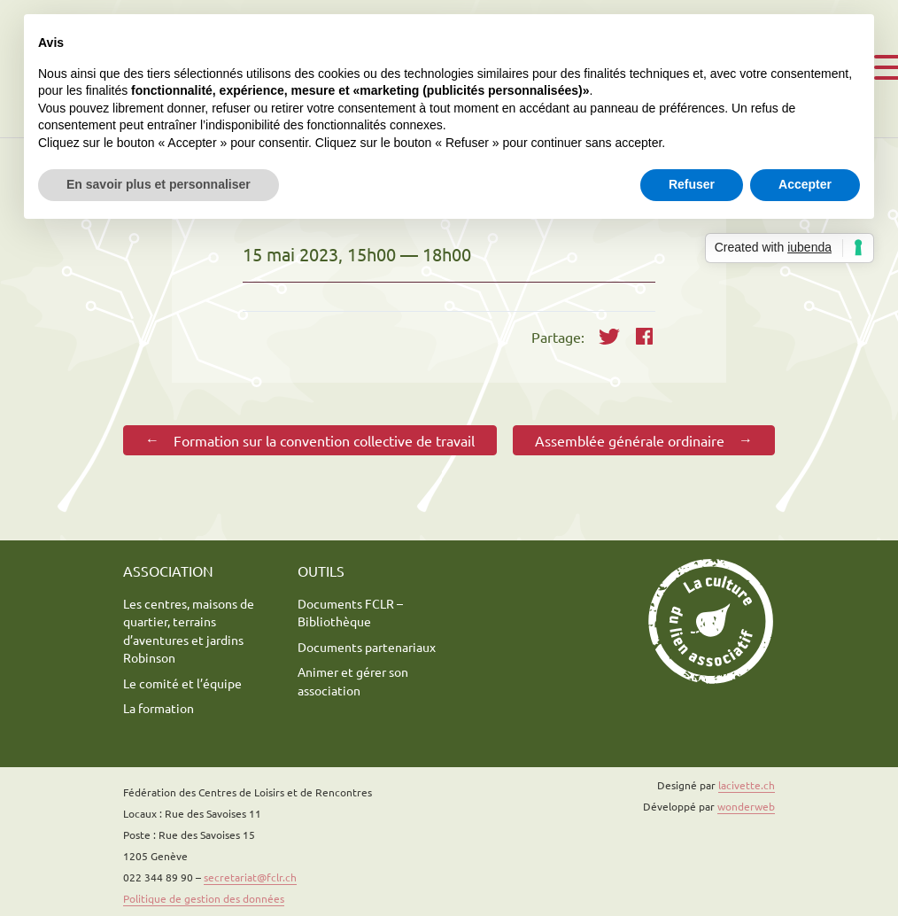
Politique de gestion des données (203, 898)
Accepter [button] (805, 184)
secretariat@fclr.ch (250, 877)
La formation (158, 708)
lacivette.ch (746, 785)
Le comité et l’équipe (182, 683)
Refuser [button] (692, 184)
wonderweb (746, 806)
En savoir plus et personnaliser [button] (158, 184)
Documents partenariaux (367, 647)
